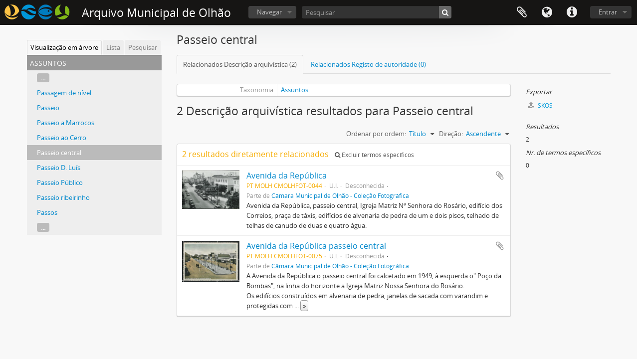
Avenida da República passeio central (316, 245)
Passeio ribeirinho (63, 197)
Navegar (269, 11)
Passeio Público (60, 182)
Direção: (451, 133)
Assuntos (294, 89)
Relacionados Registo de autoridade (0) (368, 64)
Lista (113, 47)
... (43, 77)
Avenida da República (286, 175)
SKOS (540, 105)
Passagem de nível (64, 92)
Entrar (608, 11)
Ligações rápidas (571, 12)
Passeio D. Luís (58, 167)
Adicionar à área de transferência (500, 175)
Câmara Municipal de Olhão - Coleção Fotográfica (340, 195)
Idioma (546, 12)
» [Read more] (304, 305)
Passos (47, 212)
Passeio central (59, 152)
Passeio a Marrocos (65, 122)
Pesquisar (142, 47)
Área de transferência (521, 12)
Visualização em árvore (64, 47)
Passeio (48, 107)
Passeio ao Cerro (61, 137)
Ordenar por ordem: (376, 133)
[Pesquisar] (376, 12)
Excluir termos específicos (374, 155)
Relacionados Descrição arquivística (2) (240, 64)
